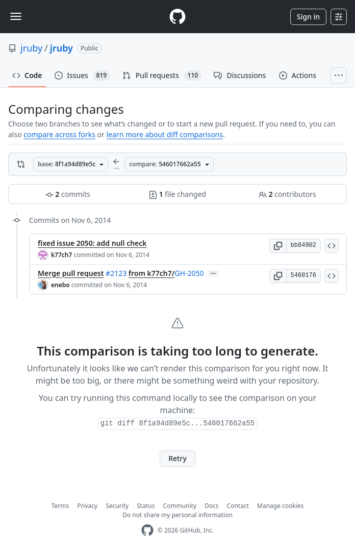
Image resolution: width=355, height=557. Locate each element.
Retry (177, 458)
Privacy (87, 505)
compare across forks (59, 134)
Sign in (308, 16)
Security (117, 505)
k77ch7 (61, 254)
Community (179, 505)
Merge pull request (71, 273)
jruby (31, 48)
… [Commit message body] (213, 273)
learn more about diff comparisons (164, 134)
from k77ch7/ (152, 273)
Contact (238, 505)
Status (146, 505)
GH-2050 (189, 273)
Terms (60, 505)
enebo (60, 285)
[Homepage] (177, 16)
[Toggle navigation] (15, 16)
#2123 (116, 273)
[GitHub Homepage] (147, 530)
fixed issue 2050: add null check (92, 243)
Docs (212, 505)
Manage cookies (280, 505)
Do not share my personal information (177, 515)
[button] (278, 246)
